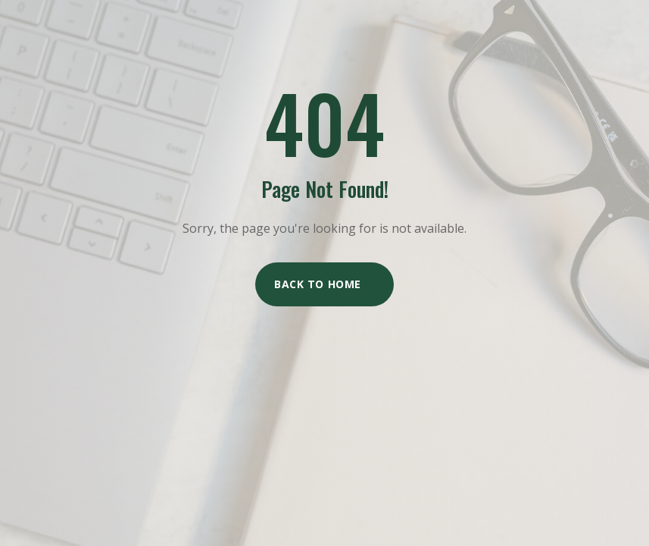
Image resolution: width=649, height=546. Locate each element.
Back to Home (317, 284)
